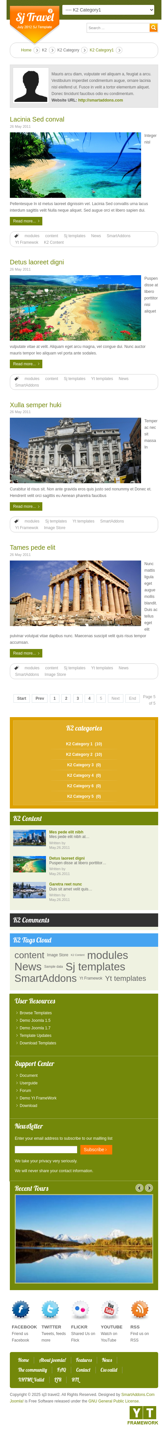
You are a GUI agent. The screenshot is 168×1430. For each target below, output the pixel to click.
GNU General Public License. (114, 1401)
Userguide (29, 1083)
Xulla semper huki (35, 405)
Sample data (53, 966)
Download (28, 1106)
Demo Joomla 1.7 (35, 1028)
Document (29, 1075)
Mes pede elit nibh (66, 832)
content (51, 236)
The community (32, 1370)
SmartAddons (119, 236)
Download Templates (38, 1043)
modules (32, 236)
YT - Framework (143, 1415)
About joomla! (52, 1360)
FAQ (61, 1370)
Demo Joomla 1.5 (35, 1020)
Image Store (54, 527)
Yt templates (102, 378)
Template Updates (36, 1036)
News (96, 236)
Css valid (109, 1370)
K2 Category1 (102, 50)
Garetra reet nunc (65, 884)
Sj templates (74, 236)
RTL (75, 1380)
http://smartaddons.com (100, 100)
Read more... (24, 221)
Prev (39, 698)
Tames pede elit (32, 547)
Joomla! (17, 1401)
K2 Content (54, 242)
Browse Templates (36, 1013)
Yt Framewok (26, 242)
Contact (83, 1370)
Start (21, 698)
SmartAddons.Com (138, 1394)
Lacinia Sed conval (37, 119)
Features (84, 1360)
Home (26, 50)
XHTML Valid (31, 1380)
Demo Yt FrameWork (38, 1098)
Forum (25, 1091)
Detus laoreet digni (37, 262)
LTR (58, 1380)
